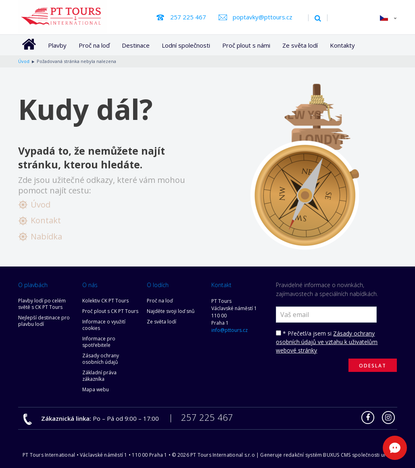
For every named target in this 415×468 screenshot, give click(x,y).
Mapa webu (95, 389)
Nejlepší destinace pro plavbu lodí (44, 320)
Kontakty (342, 45)
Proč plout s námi (246, 45)
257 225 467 (188, 17)
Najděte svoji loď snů (170, 311)
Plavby (57, 45)
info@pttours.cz (229, 330)
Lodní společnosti (186, 45)
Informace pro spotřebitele (98, 341)
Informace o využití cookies (103, 325)
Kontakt (46, 220)
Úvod (40, 204)
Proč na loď (94, 45)
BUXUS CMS (336, 454)
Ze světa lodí (300, 45)
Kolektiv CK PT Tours (105, 300)
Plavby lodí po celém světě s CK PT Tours (42, 304)
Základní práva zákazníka (99, 375)
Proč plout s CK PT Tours (110, 311)
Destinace (136, 45)
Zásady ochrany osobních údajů (100, 358)
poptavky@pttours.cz (262, 17)
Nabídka (46, 236)
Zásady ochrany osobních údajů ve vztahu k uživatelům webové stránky (326, 341)
